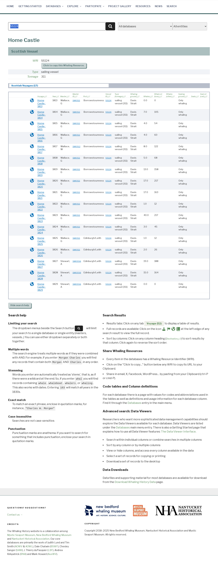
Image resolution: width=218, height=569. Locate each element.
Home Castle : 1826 (41, 252)
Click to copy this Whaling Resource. (63, 65)
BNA (23, 554)
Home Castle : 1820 (41, 183)
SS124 (108, 100)
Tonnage (32, 76)
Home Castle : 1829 (41, 287)
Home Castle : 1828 (41, 275)
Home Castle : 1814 (41, 115)
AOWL (29, 546)
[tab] (59, 85)
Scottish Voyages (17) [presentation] (24, 85)
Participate (95, 6)
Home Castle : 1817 (41, 149)
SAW (19, 550)
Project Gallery (119, 6)
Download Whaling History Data (135, 482)
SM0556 (77, 261)
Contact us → (15, 514)
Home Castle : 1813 (41, 103)
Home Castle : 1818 (41, 160)
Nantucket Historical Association (30, 538)
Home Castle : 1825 (41, 241)
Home (10, 6)
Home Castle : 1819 (41, 172)
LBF (50, 550)
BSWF (54, 546)
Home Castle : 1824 (41, 229)
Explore (74, 6)
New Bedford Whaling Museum (53, 535)
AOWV (18, 546)
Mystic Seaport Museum (21, 535)
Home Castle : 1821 (41, 195)
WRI (35, 60)
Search (172, 6)
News (158, 6)
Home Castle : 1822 (41, 206)
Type (35, 72)
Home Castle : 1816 (41, 137)
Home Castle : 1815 (41, 126)
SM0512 (76, 146)
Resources (143, 6)
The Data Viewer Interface (178, 431)
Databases (55, 6)
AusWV (52, 554)
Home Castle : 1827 (41, 264)
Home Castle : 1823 (41, 218)
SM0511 (76, 100)
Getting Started (30, 6)
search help (19, 305)
